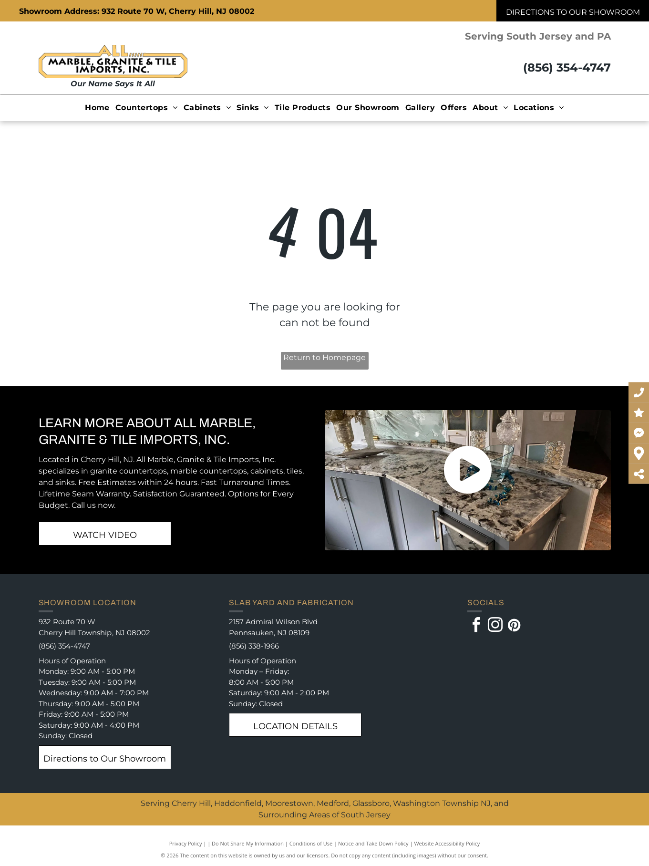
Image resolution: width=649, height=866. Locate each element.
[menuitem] (97, 107)
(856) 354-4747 (567, 67)
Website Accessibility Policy (447, 843)
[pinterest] (514, 626)
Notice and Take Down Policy (373, 843)
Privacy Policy (185, 843)
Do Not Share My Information (248, 843)
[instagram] (495, 626)
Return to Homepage (324, 357)
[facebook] (475, 626)
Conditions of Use (311, 843)
